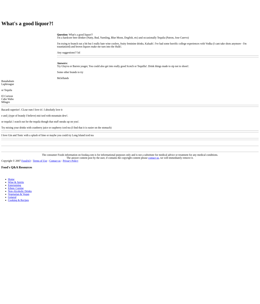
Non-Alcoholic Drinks (20, 191)
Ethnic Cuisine (16, 188)
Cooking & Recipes (18, 200)
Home (11, 179)
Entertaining (14, 185)
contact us (153, 157)
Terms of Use (40, 160)
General (12, 197)
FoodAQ (26, 160)
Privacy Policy (70, 160)
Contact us (55, 160)
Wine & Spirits (16, 182)
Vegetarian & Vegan (18, 194)
